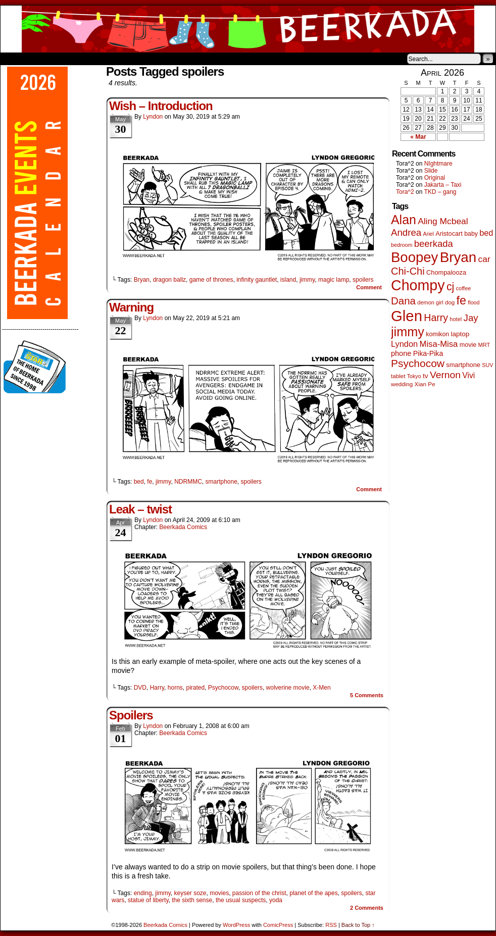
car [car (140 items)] (484, 259)
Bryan (142, 279)
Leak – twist (140, 509)
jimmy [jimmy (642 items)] (407, 332)
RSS (331, 925)
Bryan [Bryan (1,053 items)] (458, 257)
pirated (195, 687)
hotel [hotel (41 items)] (456, 319)
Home (14, 59)
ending (143, 893)
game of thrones (211, 279)
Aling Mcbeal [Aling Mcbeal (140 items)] (443, 221)
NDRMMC (188, 481)
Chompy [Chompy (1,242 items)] (418, 285)
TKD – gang (440, 191)
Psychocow (223, 687)
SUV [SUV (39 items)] (487, 365)
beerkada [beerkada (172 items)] (433, 243)
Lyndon (153, 116)
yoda (275, 900)
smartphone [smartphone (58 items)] (463, 365)
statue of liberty (148, 900)
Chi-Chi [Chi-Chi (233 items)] (408, 271)
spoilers (363, 279)
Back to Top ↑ (358, 925)
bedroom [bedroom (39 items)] (402, 245)
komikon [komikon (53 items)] (437, 334)
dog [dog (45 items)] (450, 302)
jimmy (307, 279)
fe (149, 481)
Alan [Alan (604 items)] (403, 220)
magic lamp (333, 279)
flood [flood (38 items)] (473, 302)
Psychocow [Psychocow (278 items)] (417, 363)
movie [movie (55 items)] (468, 344)
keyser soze (190, 893)
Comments (366, 695)
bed (139, 481)
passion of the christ (259, 893)
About (44, 59)
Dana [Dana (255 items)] (403, 300)
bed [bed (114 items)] (486, 232)
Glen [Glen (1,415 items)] (406, 315)
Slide (431, 170)
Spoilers (131, 715)
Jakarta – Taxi (443, 184)
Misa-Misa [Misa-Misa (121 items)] (439, 344)
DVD (140, 687)
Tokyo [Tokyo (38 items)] (414, 376)
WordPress (236, 925)
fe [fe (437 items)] (461, 300)
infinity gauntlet (256, 279)
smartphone (221, 481)
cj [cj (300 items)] (450, 287)
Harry (157, 687)
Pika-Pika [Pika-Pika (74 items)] (428, 353)
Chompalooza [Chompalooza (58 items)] (446, 272)
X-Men (321, 687)
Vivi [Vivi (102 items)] (468, 375)
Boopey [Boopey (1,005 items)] (414, 257)
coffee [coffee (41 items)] (463, 288)
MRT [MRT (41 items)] (484, 345)
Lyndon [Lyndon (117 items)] (404, 343)
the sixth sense (192, 900)
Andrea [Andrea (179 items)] (406, 232)
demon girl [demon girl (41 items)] (430, 302)
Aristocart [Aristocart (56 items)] (449, 233)
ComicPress (278, 925)
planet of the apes (313, 893)
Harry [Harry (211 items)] (436, 317)
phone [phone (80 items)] (401, 353)
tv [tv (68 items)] (425, 376)
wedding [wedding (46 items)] (402, 384)
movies (219, 893)
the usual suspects (241, 900)
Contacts (114, 59)
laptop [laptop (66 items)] (460, 334)
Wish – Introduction (161, 106)
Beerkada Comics (248, 29)
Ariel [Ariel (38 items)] (428, 234)
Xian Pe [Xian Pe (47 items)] (425, 384)
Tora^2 (405, 191)
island (288, 279)
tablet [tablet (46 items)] (398, 376)
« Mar (418, 136)
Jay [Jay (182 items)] (471, 318)
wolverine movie (288, 687)
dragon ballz (169, 279)
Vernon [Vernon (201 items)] (445, 375)
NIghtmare (438, 163)
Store (76, 59)
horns (175, 687)
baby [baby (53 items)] (471, 233)
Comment (369, 287)
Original (434, 177)
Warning (131, 307)
